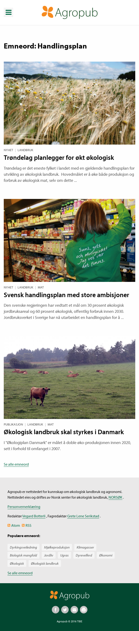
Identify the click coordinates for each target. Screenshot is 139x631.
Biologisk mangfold (23, 555)
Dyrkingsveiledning (23, 547)
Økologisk (17, 563)
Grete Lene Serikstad (83, 516)
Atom (15, 525)
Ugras (64, 555)
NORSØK (115, 497)
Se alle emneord (16, 464)
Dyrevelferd (84, 555)
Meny (8, 9)
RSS (28, 525)
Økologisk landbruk (45, 563)
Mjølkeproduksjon (57, 547)
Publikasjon (13, 424)
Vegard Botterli (33, 516)
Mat (41, 287)
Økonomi (105, 555)
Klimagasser (85, 547)
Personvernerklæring (24, 506)
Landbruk (25, 150)
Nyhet (8, 150)
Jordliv (48, 555)
